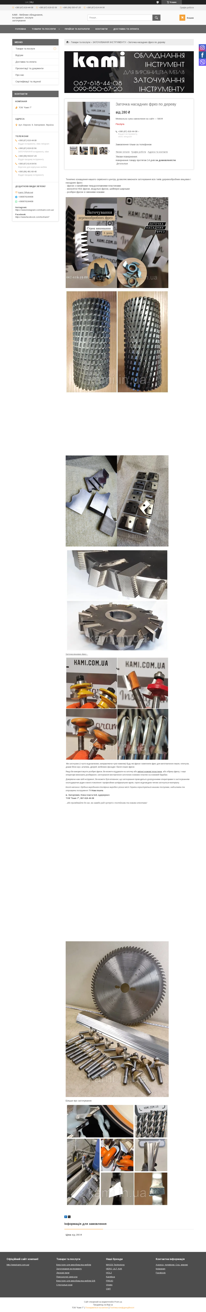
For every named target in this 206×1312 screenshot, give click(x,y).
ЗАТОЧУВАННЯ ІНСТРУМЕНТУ (109, 42)
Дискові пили (62, 1273)
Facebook (161, 1273)
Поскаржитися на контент (96, 1308)
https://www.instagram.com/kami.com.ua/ (34, 210)
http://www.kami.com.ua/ (18, 1265)
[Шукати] (156, 18)
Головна (20, 29)
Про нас (19, 75)
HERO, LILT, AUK (114, 1269)
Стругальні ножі (64, 1285)
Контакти (101, 29)
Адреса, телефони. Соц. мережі (172, 1265)
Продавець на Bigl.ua (103, 1305)
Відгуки (19, 55)
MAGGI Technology (115, 1265)
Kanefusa (110, 1277)
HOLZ (109, 1273)
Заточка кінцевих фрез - (77, 654)
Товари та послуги (44, 29)
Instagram (160, 1269)
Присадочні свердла (66, 1277)
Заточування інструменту (69, 1269)
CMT (108, 1289)
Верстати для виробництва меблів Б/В (75, 1281)
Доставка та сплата (25, 62)
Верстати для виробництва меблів (73, 1265)
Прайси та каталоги (77, 29)
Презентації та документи (29, 68)
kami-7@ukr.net (25, 192)
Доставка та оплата (126, 29)
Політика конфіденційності (122, 1308)
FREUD (109, 1281)
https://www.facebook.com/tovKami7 (32, 217)
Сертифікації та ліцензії (28, 81)
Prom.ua (118, 1302)
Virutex (109, 1285)
